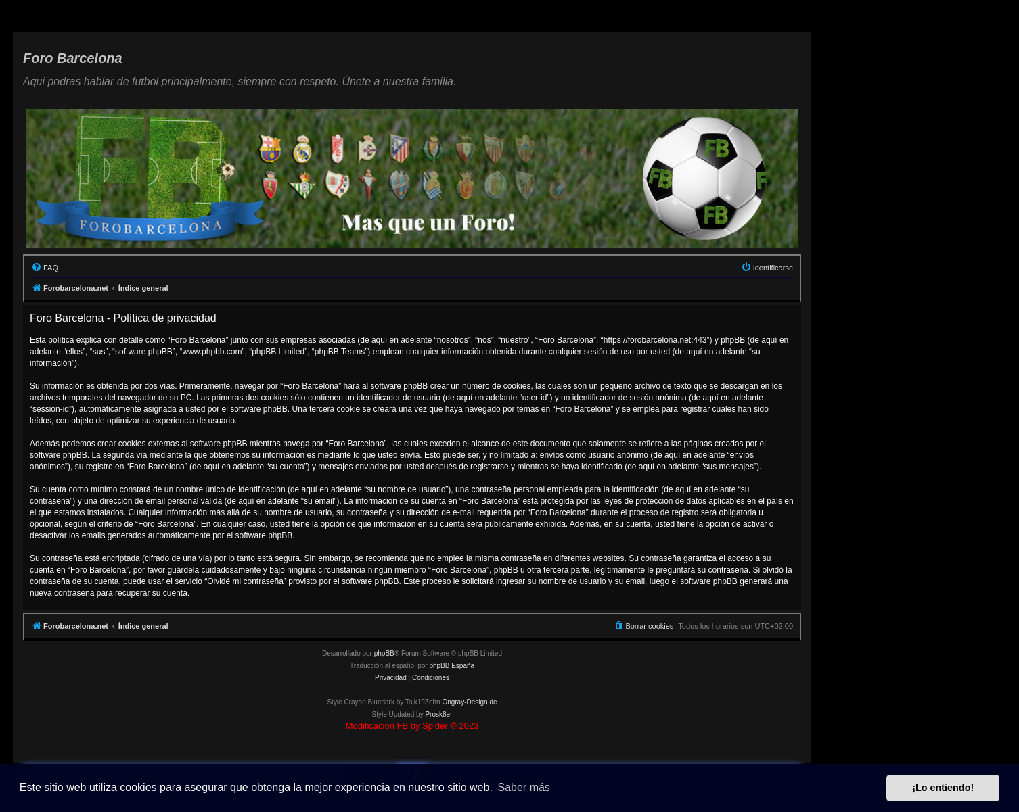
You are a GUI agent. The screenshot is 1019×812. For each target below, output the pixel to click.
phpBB (384, 653)
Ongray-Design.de (469, 702)
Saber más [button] (524, 787)
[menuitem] (44, 268)
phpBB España (451, 665)
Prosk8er (438, 714)
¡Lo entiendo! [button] (943, 787)
